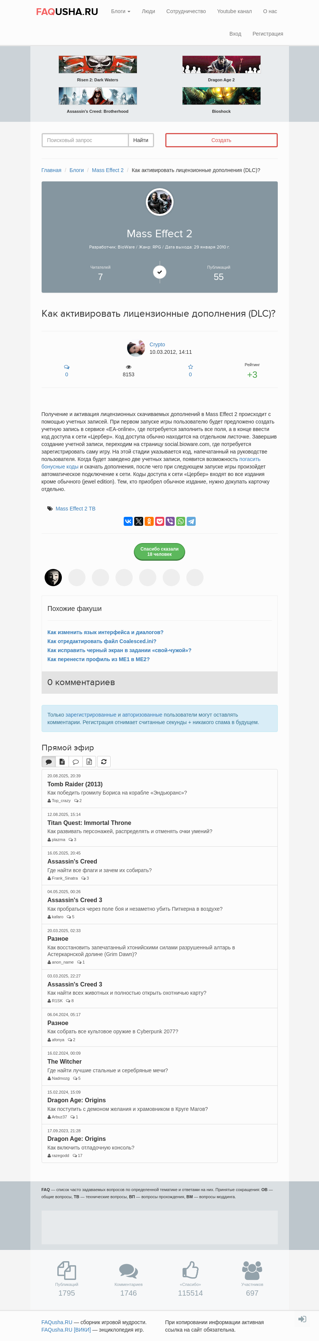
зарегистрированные (91, 715)
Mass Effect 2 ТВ (75, 509)
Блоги (121, 11)
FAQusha (57, 1322)
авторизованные (142, 715)
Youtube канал (234, 11)
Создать (221, 140)
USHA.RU (67, 12)
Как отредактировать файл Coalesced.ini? (102, 641)
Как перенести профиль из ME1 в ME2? (99, 659)
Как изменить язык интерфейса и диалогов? (106, 632)
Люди (148, 11)
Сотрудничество (186, 11)
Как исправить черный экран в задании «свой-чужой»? (120, 650)
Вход (235, 34)
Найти (140, 140)
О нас (270, 11)
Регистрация (268, 34)
